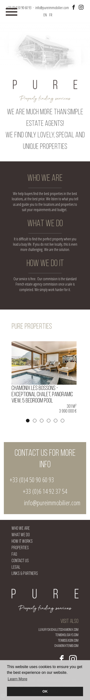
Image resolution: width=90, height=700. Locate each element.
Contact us (20, 561)
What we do (21, 535)
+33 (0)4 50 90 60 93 (32, 479)
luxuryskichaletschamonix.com (58, 630)
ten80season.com (68, 641)
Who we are (21, 528)
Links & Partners (25, 574)
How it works (22, 541)
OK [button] (45, 691)
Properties (20, 548)
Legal (16, 567)
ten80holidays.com (66, 635)
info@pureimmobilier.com (52, 502)
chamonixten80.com (66, 646)
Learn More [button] (17, 679)
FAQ (14, 554)
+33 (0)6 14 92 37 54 (45, 491)
